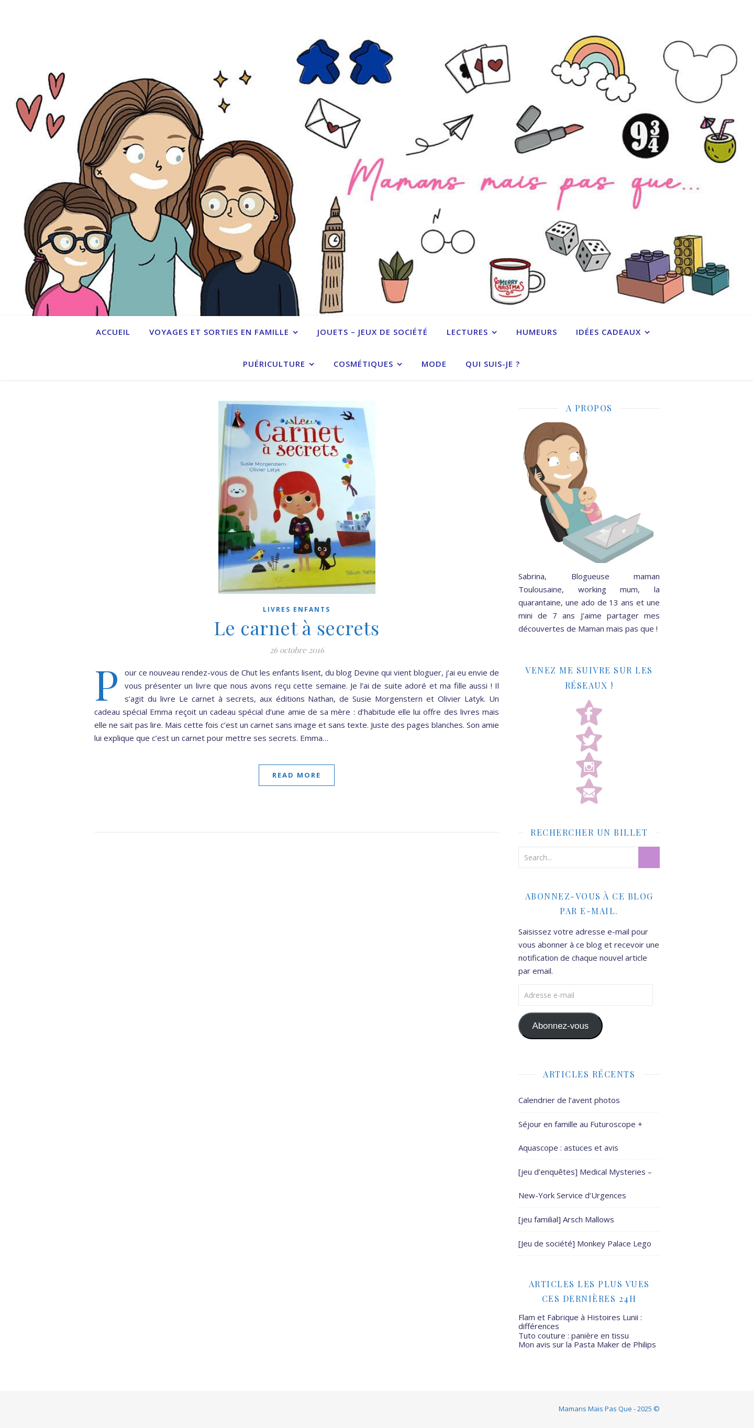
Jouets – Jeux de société (372, 332)
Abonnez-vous (560, 1026)
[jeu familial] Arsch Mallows (566, 1219)
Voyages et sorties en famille (219, 332)
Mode (434, 363)
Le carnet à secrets (297, 627)
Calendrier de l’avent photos (569, 1100)
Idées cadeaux (608, 332)
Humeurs (536, 332)
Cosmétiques (363, 363)
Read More (296, 775)
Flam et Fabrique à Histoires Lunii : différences (580, 1321)
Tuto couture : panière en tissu (573, 1335)
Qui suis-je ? (492, 363)
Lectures (467, 332)
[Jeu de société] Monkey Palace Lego (584, 1243)
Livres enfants (296, 609)
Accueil (113, 332)
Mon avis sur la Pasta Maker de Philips (587, 1344)
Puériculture (274, 363)
